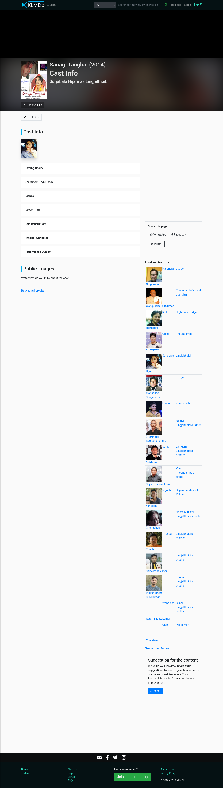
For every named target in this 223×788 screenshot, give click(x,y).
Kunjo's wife (183, 403)
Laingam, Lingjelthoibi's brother (184, 451)
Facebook (178, 234)
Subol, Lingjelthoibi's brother (184, 607)
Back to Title (32, 105)
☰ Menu (51, 4)
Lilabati (166, 403)
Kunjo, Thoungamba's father (185, 473)
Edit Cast (32, 117)
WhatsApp (158, 234)
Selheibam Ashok (157, 571)
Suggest (155, 691)
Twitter (156, 244)
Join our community (132, 777)
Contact (72, 776)
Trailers (25, 773)
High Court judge (186, 312)
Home (24, 769)
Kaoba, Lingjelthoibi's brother (184, 581)
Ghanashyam (154, 527)
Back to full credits (32, 290)
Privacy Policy (168, 773)
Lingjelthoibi (183, 355)
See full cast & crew (157, 648)
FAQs (70, 780)
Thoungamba (184, 333)
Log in (188, 4)
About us (72, 769)
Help (70, 773)
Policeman (182, 624)
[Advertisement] (111, 34)
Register (176, 4)
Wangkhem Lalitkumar (160, 306)
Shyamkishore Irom (158, 484)
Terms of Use (168, 769)
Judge (180, 268)
